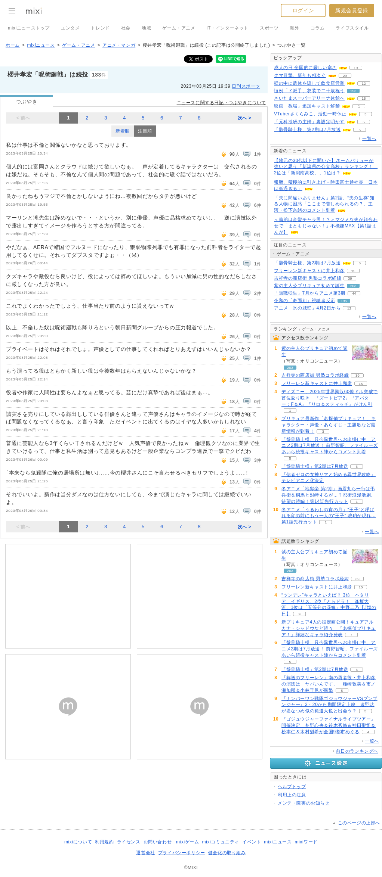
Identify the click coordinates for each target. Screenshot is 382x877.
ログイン (303, 10)
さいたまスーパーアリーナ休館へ (309, 98)
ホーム (13, 45)
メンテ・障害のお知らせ (304, 803)
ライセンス (129, 842)
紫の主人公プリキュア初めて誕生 (309, 285)
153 (353, 91)
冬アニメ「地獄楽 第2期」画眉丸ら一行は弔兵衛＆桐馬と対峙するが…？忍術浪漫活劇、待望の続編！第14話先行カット (328, 495)
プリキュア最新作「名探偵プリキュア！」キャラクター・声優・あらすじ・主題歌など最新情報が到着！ (328, 425)
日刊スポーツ (246, 86)
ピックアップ (288, 57)
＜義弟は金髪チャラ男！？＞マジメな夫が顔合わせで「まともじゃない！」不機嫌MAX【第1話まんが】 (326, 226)
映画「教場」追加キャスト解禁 (307, 106)
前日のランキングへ (357, 751)
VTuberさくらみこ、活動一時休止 (310, 113)
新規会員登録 (351, 10)
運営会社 (145, 852)
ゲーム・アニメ (178, 28)
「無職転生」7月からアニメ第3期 (309, 293)
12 (363, 83)
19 (356, 68)
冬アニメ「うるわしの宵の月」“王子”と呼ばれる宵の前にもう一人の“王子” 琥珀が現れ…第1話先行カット (328, 516)
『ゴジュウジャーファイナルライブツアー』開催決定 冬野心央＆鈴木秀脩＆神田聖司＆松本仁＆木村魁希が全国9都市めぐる (328, 725)
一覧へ (369, 138)
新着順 (122, 131)
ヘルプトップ (292, 786)
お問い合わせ (158, 842)
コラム (318, 28)
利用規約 (104, 842)
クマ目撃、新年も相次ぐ (300, 75)
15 (363, 98)
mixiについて (78, 842)
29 (345, 76)
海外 (294, 28)
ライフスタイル (352, 28)
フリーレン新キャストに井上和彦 (309, 270)
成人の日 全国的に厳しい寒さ (305, 67)
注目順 (145, 131)
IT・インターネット (227, 28)
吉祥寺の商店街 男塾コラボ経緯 (307, 278)
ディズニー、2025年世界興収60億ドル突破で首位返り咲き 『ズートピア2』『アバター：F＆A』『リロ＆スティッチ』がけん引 (329, 398)
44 (354, 293)
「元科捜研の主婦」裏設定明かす (309, 121)
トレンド (100, 28)
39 (350, 278)
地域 (146, 28)
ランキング (285, 329)
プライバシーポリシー (181, 852)
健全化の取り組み (227, 852)
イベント (251, 842)
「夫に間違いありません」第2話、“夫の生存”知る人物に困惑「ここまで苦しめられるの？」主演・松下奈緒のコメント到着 (324, 204)
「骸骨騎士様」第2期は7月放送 (307, 129)
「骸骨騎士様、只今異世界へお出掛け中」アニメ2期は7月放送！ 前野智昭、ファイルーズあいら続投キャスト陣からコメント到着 (329, 446)
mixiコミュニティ (220, 842)
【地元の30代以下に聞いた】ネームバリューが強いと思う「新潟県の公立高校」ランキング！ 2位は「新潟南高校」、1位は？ (326, 167)
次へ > (245, 118)
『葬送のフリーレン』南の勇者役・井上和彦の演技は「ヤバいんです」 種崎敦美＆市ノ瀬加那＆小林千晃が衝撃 (328, 684)
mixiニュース (41, 45)
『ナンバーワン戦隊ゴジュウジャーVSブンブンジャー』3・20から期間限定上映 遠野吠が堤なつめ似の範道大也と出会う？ (329, 705)
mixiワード (306, 842)
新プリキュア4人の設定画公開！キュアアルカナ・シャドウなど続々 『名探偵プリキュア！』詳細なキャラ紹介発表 (328, 628)
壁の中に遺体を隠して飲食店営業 (309, 83)
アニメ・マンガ (118, 45)
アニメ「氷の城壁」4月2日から (307, 308)
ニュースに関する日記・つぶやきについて (221, 102)
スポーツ (269, 28)
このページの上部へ (359, 822)
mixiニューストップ (29, 28)
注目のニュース (290, 245)
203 (353, 286)
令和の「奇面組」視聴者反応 (304, 300)
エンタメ (70, 28)
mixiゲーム (187, 842)
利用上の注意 (292, 794)
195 (344, 301)
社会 (125, 28)
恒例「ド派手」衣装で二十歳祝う (309, 90)
